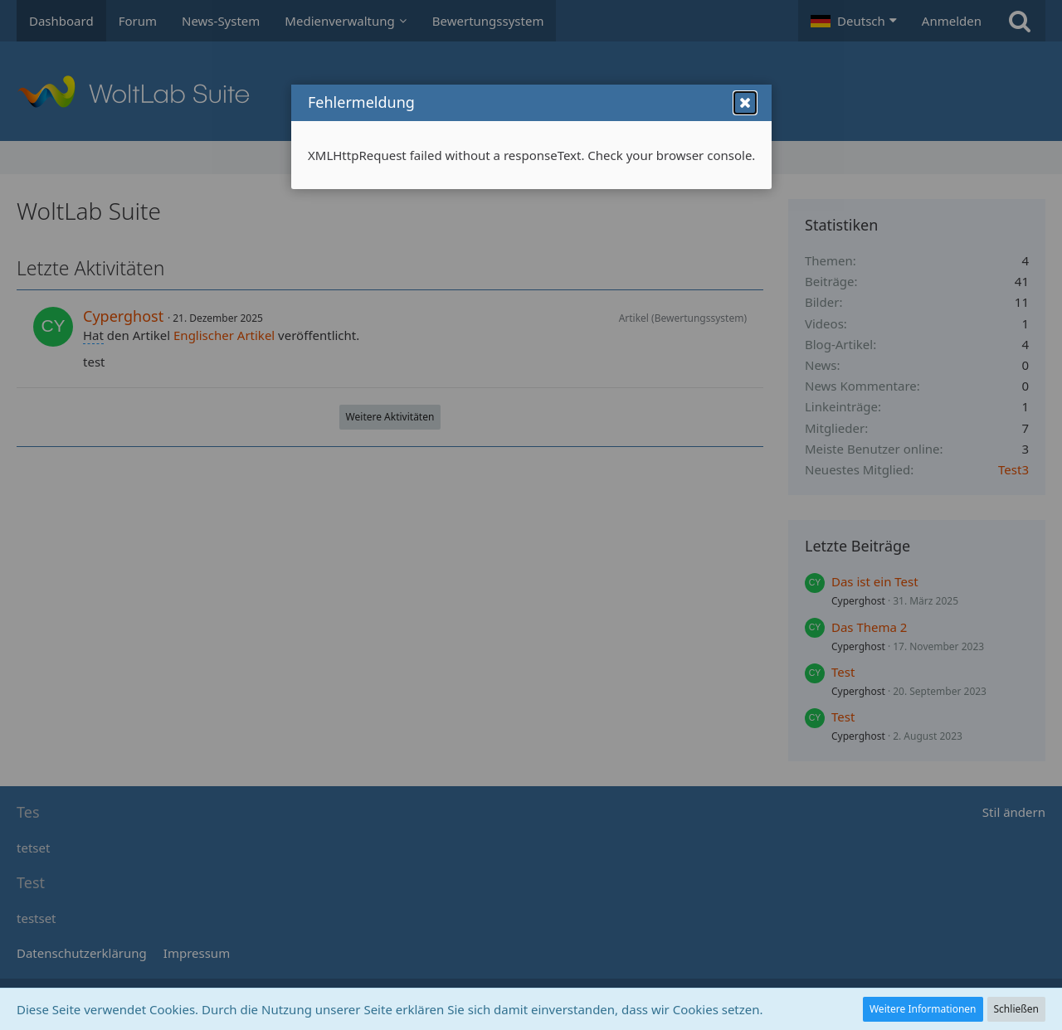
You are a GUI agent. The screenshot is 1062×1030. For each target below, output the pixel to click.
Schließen (1016, 1009)
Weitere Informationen (923, 1009)
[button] (745, 121)
